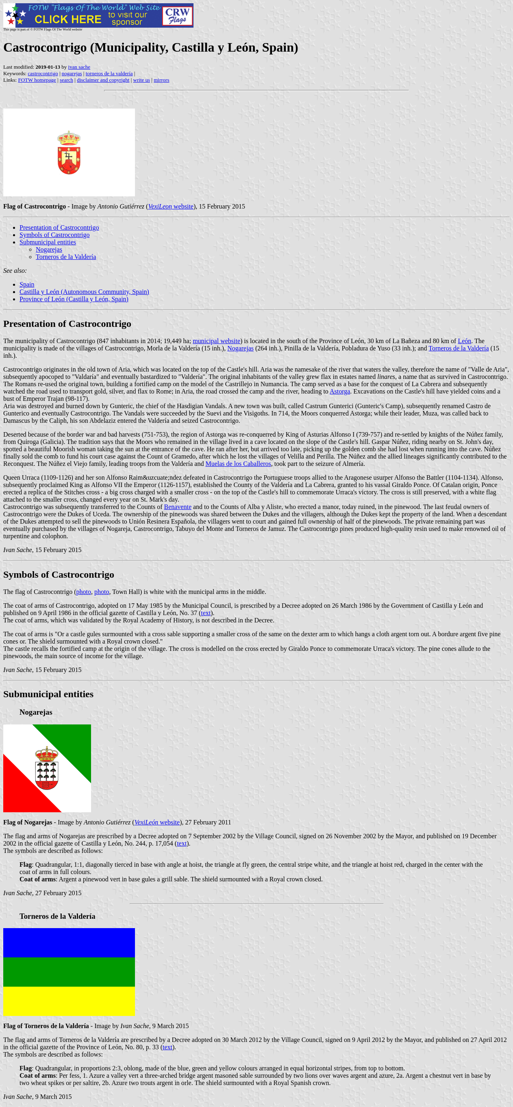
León (464, 340)
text (206, 612)
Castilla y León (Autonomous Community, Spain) (84, 291)
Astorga (340, 391)
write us (141, 80)
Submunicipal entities (48, 242)
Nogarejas (49, 249)
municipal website (216, 340)
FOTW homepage (37, 80)
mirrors (161, 80)
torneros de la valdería (109, 73)
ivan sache (79, 67)
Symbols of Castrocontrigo (54, 234)
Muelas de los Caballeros (238, 463)
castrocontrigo (43, 73)
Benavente (177, 506)
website (170, 206)
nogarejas (72, 73)
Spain (27, 284)
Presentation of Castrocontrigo (59, 227)
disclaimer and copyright (103, 80)
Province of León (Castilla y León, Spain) (74, 299)
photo (83, 591)
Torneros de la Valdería (66, 256)
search (66, 80)
